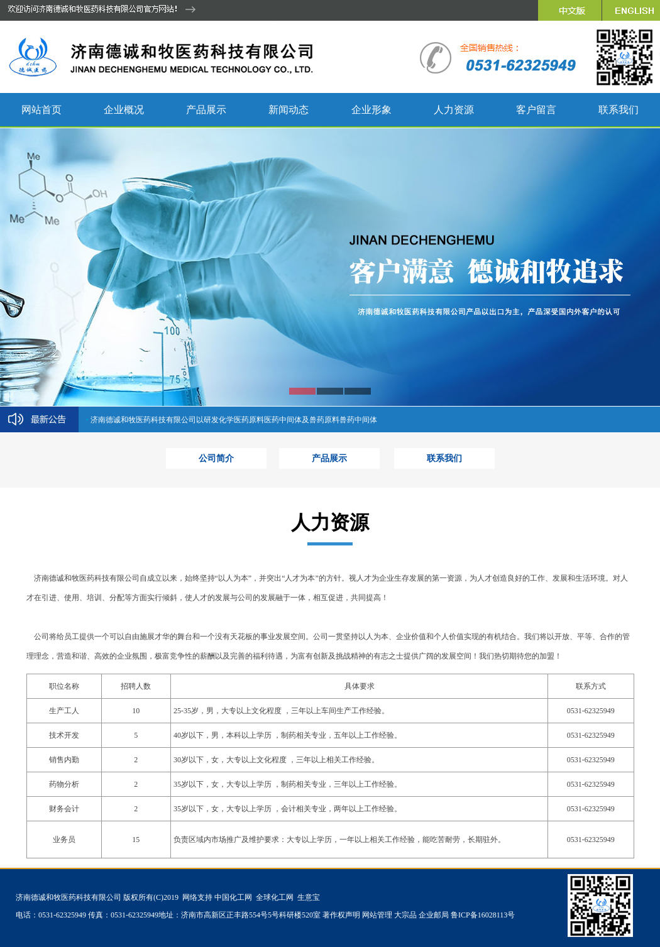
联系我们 (444, 458)
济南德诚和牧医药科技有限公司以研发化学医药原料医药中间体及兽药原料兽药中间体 (234, 419)
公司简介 (216, 458)
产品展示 (329, 458)
